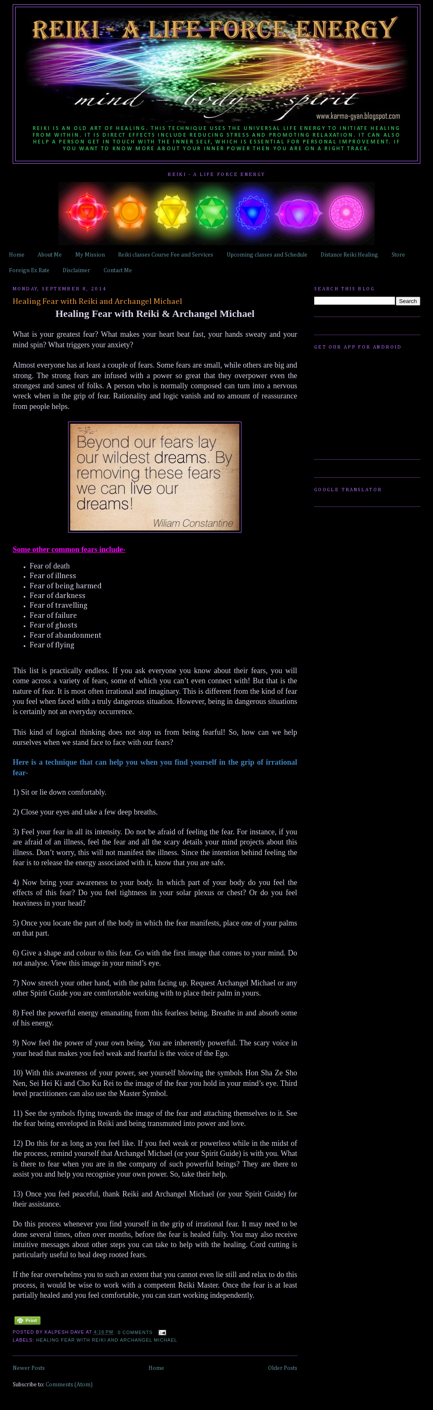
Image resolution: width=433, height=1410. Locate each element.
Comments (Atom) (69, 1385)
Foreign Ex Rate (29, 270)
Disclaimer (76, 270)
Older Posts (282, 1368)
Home (17, 255)
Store (398, 255)
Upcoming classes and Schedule (267, 255)
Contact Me (118, 270)
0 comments (135, 1332)
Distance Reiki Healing (349, 255)
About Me (50, 255)
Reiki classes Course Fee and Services (165, 255)
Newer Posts (29, 1368)
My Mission (90, 255)
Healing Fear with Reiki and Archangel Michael (97, 302)
